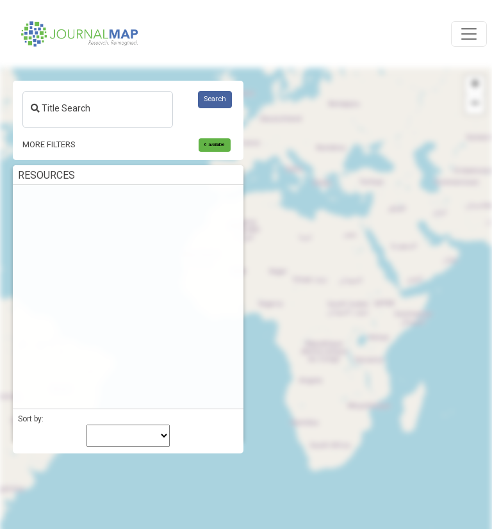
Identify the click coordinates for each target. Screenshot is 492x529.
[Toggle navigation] (469, 34)
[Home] (79, 34)
